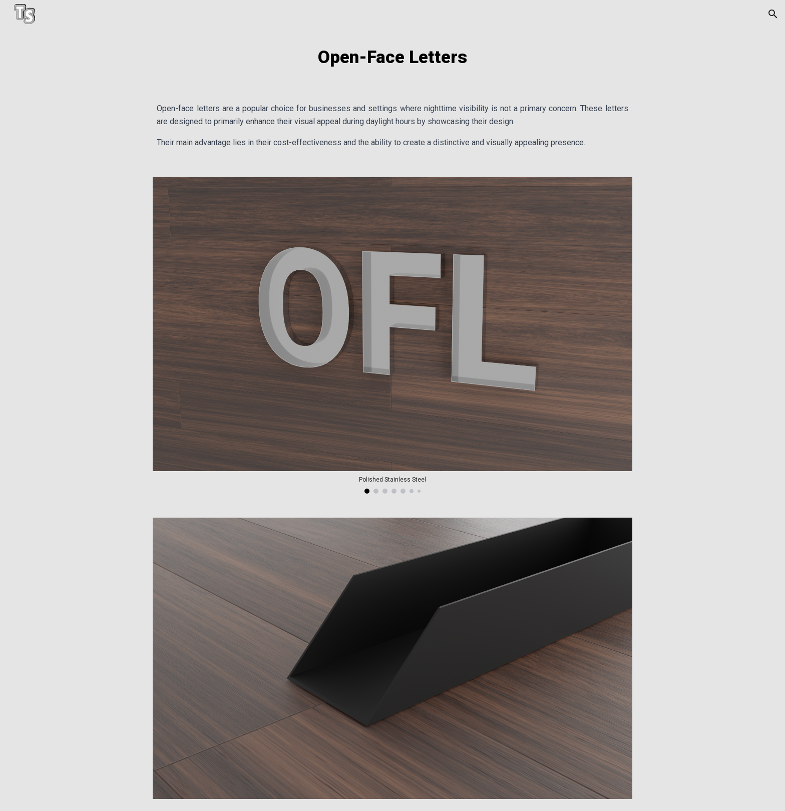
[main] (392, 57)
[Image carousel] (392, 335)
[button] (773, 14)
